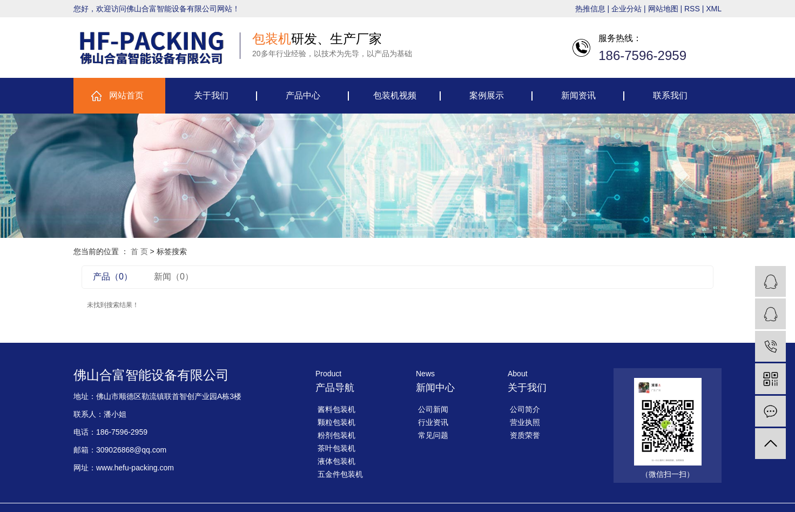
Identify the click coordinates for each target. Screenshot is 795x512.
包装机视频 (394, 95)
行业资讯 (433, 422)
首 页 (139, 251)
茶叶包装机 (336, 448)
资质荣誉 (525, 435)
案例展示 (486, 95)
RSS (692, 8)
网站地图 (663, 8)
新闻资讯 (578, 95)
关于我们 (211, 95)
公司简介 (525, 409)
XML (714, 8)
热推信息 (590, 8)
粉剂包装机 (336, 435)
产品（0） (112, 276)
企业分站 (626, 8)
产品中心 (303, 95)
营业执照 (525, 422)
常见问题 (433, 435)
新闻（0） (173, 276)
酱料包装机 (336, 409)
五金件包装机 (340, 474)
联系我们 (670, 95)
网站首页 (126, 95)
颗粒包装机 (336, 422)
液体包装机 (336, 461)
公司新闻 (433, 409)
